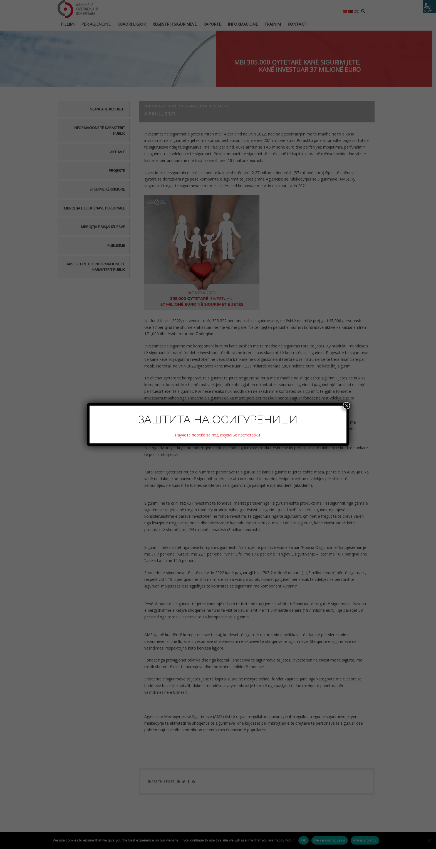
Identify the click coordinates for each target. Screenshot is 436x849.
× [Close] (346, 405)
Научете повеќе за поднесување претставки (218, 435)
